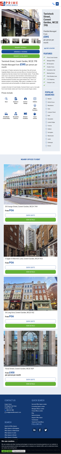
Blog (33, 413)
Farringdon (50, 132)
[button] (4, 23)
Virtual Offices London (37, 411)
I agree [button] (4, 451)
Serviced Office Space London (39, 404)
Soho (49, 109)
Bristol (49, 146)
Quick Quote (30, 215)
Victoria (50, 125)
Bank (49, 115)
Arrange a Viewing (20, 52)
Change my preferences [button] (18, 451)
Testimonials (35, 420)
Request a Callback (20, 56)
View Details (30, 220)
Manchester (51, 136)
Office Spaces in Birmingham (12, 428)
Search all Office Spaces (11, 426)
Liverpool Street (52, 112)
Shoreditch (50, 119)
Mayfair (50, 99)
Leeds (49, 139)
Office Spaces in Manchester (12, 430)
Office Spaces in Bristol (10, 435)
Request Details (20, 47)
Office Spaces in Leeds (10, 433)
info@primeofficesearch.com (13, 412)
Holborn (50, 129)
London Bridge (51, 122)
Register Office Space (37, 417)
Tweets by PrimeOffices (38, 422)
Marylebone (51, 105)
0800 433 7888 (10, 410)
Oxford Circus (51, 102)
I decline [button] (9, 451)
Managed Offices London (38, 409)
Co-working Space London (38, 406)
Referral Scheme (36, 415)
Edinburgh (50, 142)
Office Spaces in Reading (11, 437)
